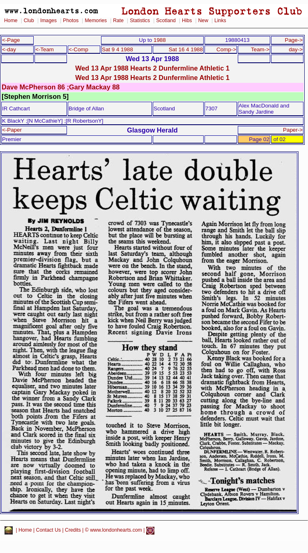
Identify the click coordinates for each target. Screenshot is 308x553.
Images (48, 20)
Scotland (166, 20)
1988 (160, 40)
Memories (96, 20)
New (203, 20)
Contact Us (48, 530)
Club (29, 20)
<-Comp (78, 49)
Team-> (260, 49)
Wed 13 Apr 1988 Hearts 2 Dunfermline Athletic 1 (152, 68)
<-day (9, 49)
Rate (118, 20)
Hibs (187, 20)
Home (11, 20)
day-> (296, 49)
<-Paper (12, 130)
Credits (73, 530)
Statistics (140, 20)
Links (220, 20)
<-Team (44, 49)
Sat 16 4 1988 (186, 49)
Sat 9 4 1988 (117, 49)
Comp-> (226, 49)
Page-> (294, 40)
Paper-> (293, 130)
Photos (70, 20)
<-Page (11, 40)
